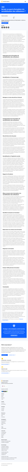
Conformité (3, 430)
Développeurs (3, 419)
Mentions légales (4, 439)
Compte (2, 401)
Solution (2, 393)
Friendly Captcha (5, 380)
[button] (25, 1)
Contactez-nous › (14, 335)
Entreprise (3, 406)
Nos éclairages (3, 444)
